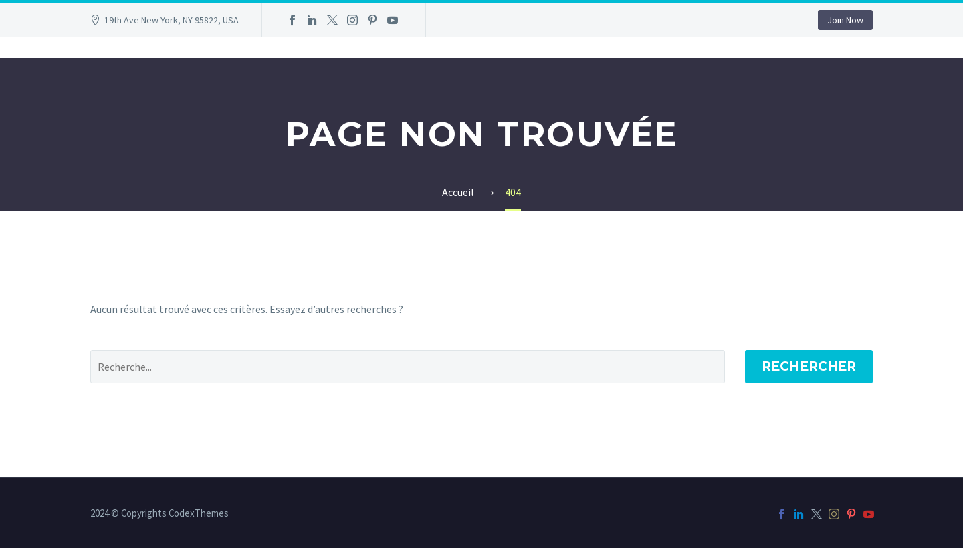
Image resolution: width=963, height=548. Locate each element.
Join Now (845, 20)
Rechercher (809, 366)
